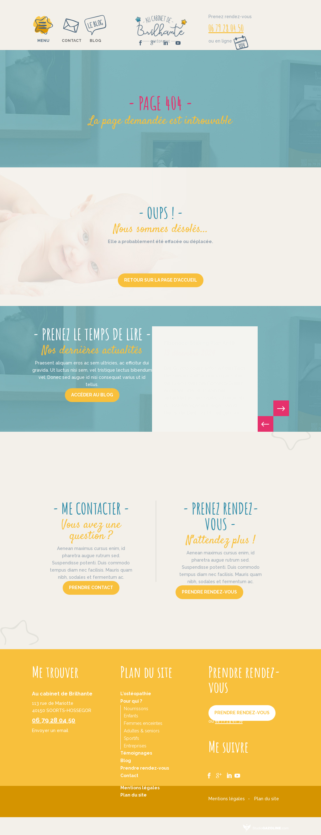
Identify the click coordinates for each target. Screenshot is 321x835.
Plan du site (133, 794)
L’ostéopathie (135, 693)
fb (210, 772)
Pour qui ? (131, 701)
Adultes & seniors (142, 730)
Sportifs (131, 738)
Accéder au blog (92, 394)
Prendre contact (91, 587)
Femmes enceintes (143, 723)
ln (231, 772)
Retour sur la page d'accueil (160, 280)
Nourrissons (136, 708)
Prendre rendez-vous (209, 591)
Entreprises (135, 745)
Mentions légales (140, 787)
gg (221, 772)
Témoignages (136, 753)
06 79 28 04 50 (226, 28)
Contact (72, 40)
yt (240, 772)
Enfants (131, 715)
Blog (95, 40)
